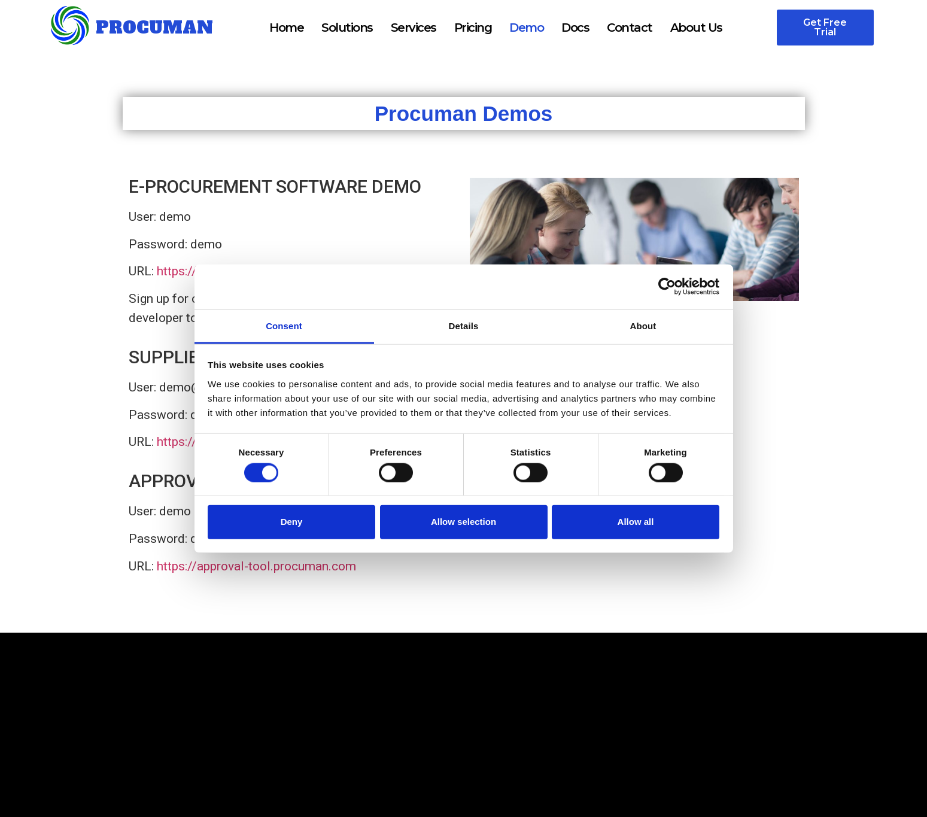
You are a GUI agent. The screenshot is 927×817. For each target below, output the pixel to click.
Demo (526, 27)
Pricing (473, 27)
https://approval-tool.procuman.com (256, 566)
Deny (292, 522)
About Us (696, 27)
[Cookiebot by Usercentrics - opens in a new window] (667, 287)
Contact (629, 27)
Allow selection (463, 522)
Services (413, 27)
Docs (575, 27)
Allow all (636, 522)
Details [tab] (464, 325)
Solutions (347, 27)
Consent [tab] (284, 325)
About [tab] (643, 325)
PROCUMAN (154, 27)
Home (286, 27)
